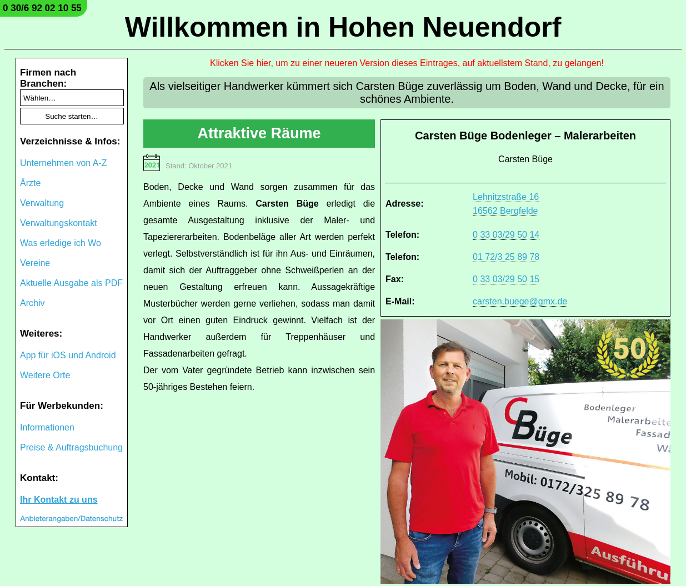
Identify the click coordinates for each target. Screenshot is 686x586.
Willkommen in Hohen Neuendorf (343, 27)
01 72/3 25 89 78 (506, 257)
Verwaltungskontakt (58, 223)
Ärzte (30, 183)
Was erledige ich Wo (60, 243)
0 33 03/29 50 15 (506, 279)
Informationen (47, 427)
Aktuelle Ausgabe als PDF (71, 283)
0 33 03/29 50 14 (506, 234)
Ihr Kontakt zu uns (59, 499)
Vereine (35, 263)
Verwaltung (42, 203)
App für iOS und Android (68, 355)
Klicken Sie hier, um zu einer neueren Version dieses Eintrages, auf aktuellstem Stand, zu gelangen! (407, 63)
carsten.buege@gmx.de (520, 301)
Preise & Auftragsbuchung (71, 447)
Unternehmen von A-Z (63, 163)
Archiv (32, 303)
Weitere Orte (45, 375)
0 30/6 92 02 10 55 (42, 8)
